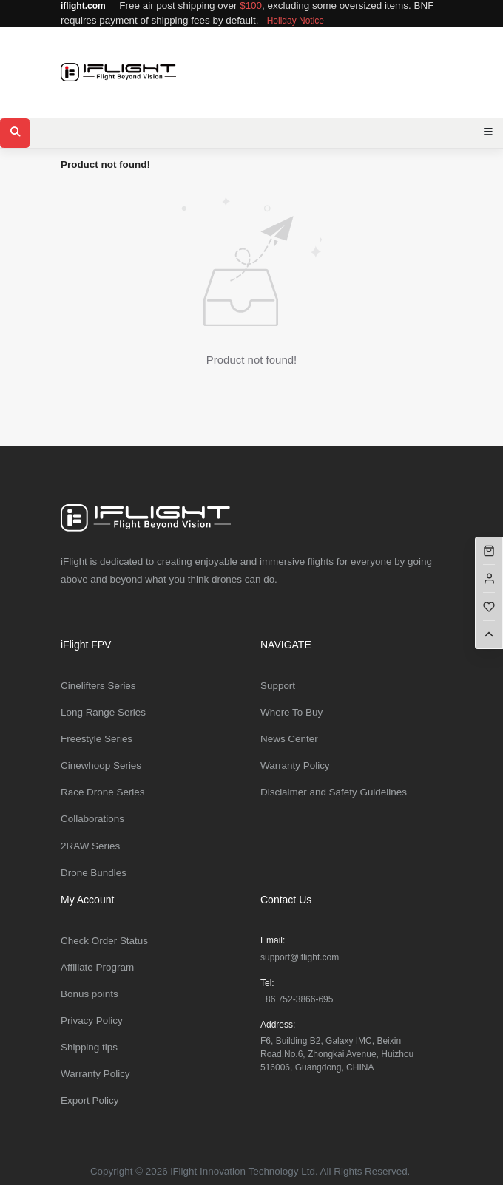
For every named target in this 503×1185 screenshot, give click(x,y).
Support (277, 685)
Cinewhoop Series (101, 765)
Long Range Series (103, 712)
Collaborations (92, 818)
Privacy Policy (92, 1020)
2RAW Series (90, 846)
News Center (289, 738)
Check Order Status (104, 940)
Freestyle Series (96, 738)
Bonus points (89, 993)
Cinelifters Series (98, 685)
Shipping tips (89, 1047)
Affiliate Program (97, 967)
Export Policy (89, 1100)
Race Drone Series (103, 792)
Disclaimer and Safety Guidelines (333, 792)
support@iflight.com (299, 957)
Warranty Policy (295, 765)
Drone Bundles (93, 872)
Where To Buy (291, 712)
